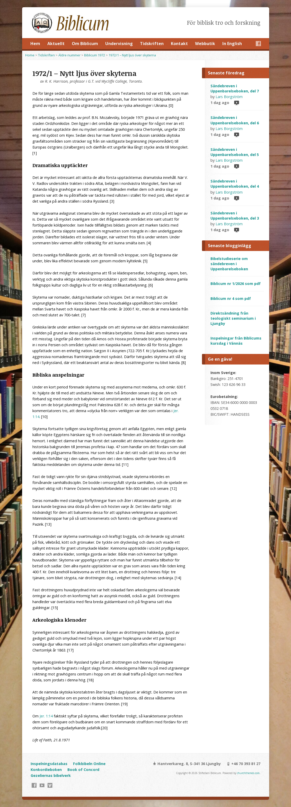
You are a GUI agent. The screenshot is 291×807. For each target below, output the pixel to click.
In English (232, 43)
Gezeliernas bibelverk (51, 775)
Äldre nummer (69, 55)
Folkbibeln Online (89, 763)
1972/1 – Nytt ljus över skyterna (132, 55)
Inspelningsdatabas (49, 763)
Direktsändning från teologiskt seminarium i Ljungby (233, 318)
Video (236, 103)
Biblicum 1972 (94, 55)
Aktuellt (56, 43)
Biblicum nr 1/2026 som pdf (235, 283)
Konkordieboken (46, 769)
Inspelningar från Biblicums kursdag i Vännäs (235, 341)
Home (29, 55)
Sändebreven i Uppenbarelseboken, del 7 (234, 88)
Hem (35, 43)
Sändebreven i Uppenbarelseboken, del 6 (234, 120)
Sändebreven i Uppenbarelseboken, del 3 (234, 216)
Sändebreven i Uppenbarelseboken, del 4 (234, 184)
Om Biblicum (85, 43)
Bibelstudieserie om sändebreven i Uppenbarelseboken (229, 263)
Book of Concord (83, 769)
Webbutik (205, 43)
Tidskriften (152, 43)
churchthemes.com (248, 773)
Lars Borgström (229, 96)
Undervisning (119, 43)
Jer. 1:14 (46, 716)
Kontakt (179, 43)
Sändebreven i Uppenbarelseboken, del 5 (234, 152)
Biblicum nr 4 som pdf (230, 298)
